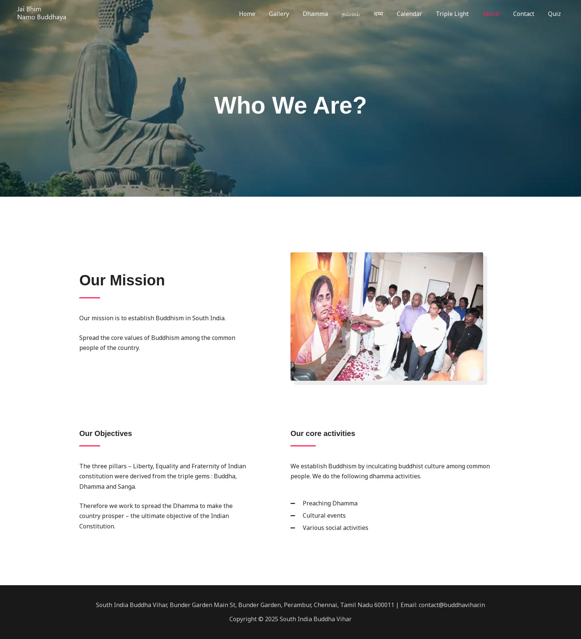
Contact (526, 14)
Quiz (555, 14)
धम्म (389, 14)
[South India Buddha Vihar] (41, 13)
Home (266, 14)
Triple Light (459, 14)
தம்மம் (364, 14)
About (496, 14)
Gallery (296, 14)
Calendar (418, 14)
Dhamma (330, 14)
